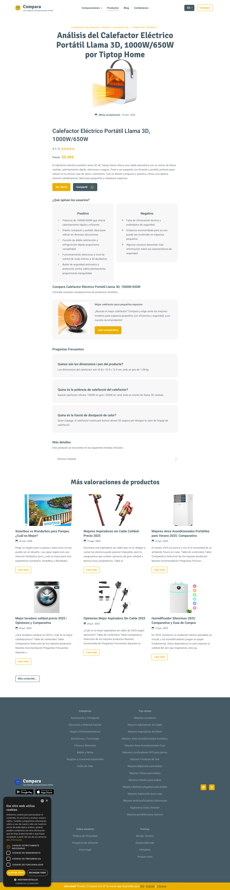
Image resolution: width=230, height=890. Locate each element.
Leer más (23, 570)
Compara (207, 8)
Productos (113, 8)
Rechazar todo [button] (37, 872)
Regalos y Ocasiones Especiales (85, 759)
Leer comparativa (108, 330)
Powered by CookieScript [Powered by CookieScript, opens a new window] (27, 883)
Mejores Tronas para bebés (145, 773)
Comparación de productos (85, 27)
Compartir (85, 187)
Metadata (144, 850)
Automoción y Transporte (85, 718)
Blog (126, 8)
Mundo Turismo (145, 836)
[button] (27, 879)
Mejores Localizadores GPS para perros (144, 752)
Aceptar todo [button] (15, 872)
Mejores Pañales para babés (145, 780)
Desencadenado (145, 843)
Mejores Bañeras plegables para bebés (145, 787)
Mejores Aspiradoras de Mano (145, 732)
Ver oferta (61, 187)
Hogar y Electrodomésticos (85, 732)
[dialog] (27, 842)
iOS (142, 886)
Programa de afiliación (85, 843)
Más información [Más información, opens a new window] (14, 840)
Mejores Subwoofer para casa (145, 794)
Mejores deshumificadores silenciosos (145, 801)
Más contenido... (27, 679)
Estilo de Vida (85, 766)
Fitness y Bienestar (85, 745)
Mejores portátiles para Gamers (145, 815)
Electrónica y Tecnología (85, 739)
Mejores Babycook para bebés (145, 766)
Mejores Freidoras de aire (144, 759)
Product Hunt (145, 857)
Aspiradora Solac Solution (145, 808)
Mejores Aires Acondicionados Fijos (145, 745)
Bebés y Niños (85, 752)
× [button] (47, 801)
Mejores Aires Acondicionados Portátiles (145, 739)
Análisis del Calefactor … (146, 27)
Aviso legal (85, 850)
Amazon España (114, 459)
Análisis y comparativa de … (116, 27)
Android (150, 886)
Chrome (161, 886)
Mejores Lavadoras (145, 718)
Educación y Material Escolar (85, 725)
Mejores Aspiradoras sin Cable (145, 725)
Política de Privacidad (85, 836)
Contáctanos (141, 8)
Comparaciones (91, 8)
